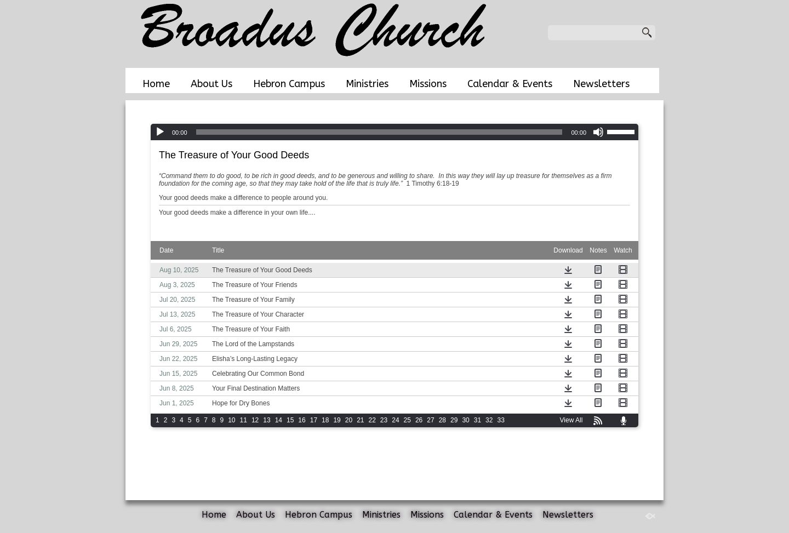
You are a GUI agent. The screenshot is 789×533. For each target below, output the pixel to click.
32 (489, 420)
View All (571, 420)
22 (372, 420)
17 (313, 420)
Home (156, 84)
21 (360, 420)
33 (500, 420)
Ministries (367, 84)
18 (325, 420)
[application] (394, 132)
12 (255, 420)
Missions (428, 84)
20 (348, 420)
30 (465, 420)
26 (418, 420)
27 (430, 420)
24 (395, 420)
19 (336, 420)
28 (442, 420)
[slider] (379, 132)
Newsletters (601, 84)
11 (243, 420)
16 (301, 420)
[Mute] (598, 132)
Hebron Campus (289, 84)
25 (407, 420)
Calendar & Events (509, 84)
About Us (211, 84)
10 (231, 420)
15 (290, 420)
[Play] (160, 132)
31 (477, 420)
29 (454, 420)
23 (383, 420)
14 (278, 420)
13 (266, 420)
